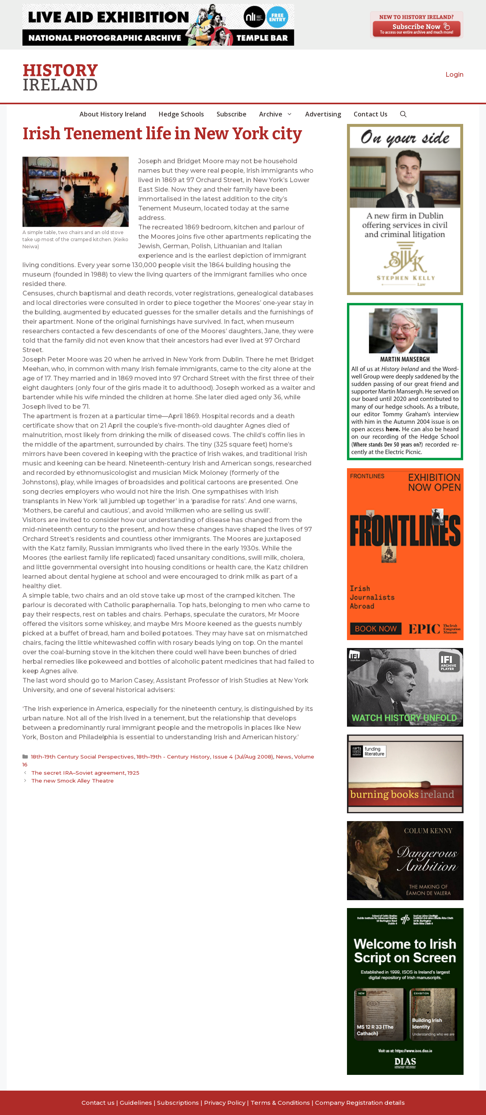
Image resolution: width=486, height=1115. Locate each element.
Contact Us (371, 114)
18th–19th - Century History (173, 756)
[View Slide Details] (158, 25)
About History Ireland (113, 114)
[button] (403, 114)
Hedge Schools (181, 114)
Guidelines (136, 1102)
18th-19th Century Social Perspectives (82, 756)
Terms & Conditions (280, 1102)
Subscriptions (178, 1102)
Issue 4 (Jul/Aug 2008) (243, 756)
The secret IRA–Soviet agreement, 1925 (85, 773)
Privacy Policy (224, 1102)
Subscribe (232, 114)
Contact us (98, 1102)
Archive (279, 114)
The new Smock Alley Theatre (72, 780)
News (283, 756)
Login (454, 74)
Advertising (323, 114)
